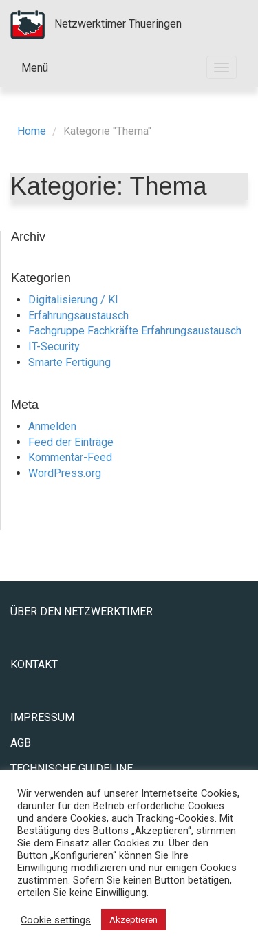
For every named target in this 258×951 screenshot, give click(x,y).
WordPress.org (64, 473)
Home (31, 131)
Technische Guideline (71, 768)
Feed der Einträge (71, 442)
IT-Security (54, 346)
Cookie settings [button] (56, 920)
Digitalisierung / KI (73, 299)
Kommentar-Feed (70, 457)
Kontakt (34, 664)
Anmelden (52, 426)
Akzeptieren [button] (133, 920)
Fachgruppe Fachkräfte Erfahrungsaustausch (134, 330)
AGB (20, 742)
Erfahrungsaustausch (78, 315)
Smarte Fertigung (69, 362)
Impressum (42, 717)
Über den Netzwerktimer (81, 611)
